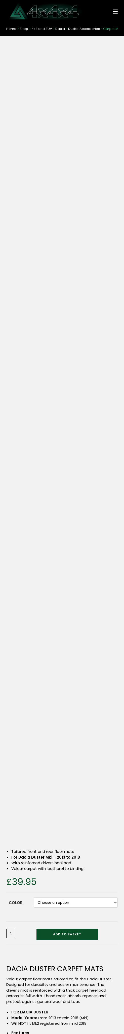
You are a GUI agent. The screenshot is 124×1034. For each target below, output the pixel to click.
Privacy (103, 1005)
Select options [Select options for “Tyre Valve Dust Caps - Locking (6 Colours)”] (33, 862)
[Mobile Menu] (113, 11)
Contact (20, 992)
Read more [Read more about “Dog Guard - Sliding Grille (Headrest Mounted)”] (33, 777)
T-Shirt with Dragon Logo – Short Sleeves (33, 640)
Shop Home (16, 895)
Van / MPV (14, 919)
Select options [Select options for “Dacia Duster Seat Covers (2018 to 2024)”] (91, 663)
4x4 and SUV (41, 28)
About (20, 1005)
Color (16, 146)
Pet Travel (14, 935)
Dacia (60, 28)
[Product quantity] (10, 177)
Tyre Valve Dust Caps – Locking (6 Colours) (33, 839)
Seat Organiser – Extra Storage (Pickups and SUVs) (91, 839)
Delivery (20, 998)
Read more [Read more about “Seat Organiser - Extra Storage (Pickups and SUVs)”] (91, 862)
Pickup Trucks (17, 911)
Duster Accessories (84, 28)
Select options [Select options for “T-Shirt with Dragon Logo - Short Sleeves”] (33, 663)
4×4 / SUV (14, 903)
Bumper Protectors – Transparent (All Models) (91, 753)
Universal (13, 927)
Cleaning (13, 952)
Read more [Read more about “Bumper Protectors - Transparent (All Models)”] (91, 777)
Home (11, 28)
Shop (24, 28)
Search (107, 971)
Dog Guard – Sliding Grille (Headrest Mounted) (33, 753)
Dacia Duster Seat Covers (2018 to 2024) (91, 640)
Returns (103, 998)
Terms (103, 992)
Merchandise (17, 944)
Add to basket (67, 178)
